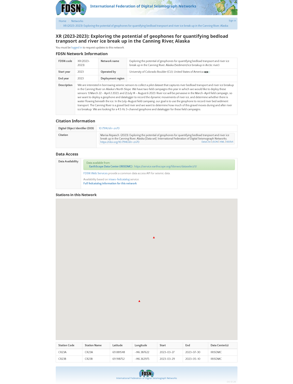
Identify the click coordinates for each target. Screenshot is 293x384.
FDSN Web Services (95, 173)
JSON (215, 142)
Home (62, 21)
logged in (76, 47)
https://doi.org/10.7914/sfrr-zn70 (119, 142)
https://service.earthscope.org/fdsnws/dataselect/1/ (165, 166)
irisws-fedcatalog (119, 179)
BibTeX (229, 142)
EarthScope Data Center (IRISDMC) (110, 166)
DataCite (206, 142)
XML (222, 142)
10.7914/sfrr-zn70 (109, 128)
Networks (77, 21)
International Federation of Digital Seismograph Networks (146, 378)
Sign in (232, 20)
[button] (139, 301)
